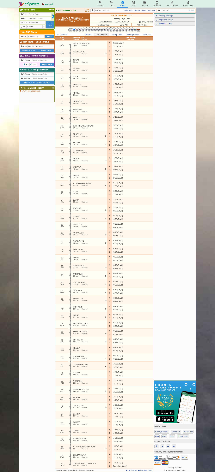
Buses (133, 3)
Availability (87, 35)
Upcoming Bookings (164, 16)
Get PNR (191, 10)
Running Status (42, 42)
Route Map (151, 10)
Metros (145, 3)
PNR (24, 37)
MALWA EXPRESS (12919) (30, 91)
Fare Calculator (61, 35)
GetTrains (49, 25)
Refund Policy (183, 436)
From (24, 14)
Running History (132, 35)
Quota (23, 27)
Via (51, 10)
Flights (100, 3)
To (23, 18)
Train (24, 46)
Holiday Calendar (161, 432)
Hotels (111, 3)
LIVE (34, 64)
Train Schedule (101, 35)
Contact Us (176, 432)
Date (24, 23)
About (172, 436)
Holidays (157, 3)
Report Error (188, 432)
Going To (25, 78)
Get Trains (47, 64)
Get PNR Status (28, 32)
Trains (122, 3)
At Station (25, 60)
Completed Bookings (164, 20)
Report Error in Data (145, 470)
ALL (27, 64)
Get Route (46, 50)
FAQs (164, 436)
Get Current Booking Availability (37, 83)
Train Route (27, 42)
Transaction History (163, 24)
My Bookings (172, 3)
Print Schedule (131, 470)
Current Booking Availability (34, 70)
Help (157, 436)
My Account (188, 3)
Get (49, 37)
